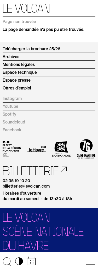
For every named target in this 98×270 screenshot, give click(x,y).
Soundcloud (14, 122)
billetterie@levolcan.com (26, 186)
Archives (11, 56)
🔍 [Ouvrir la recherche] (7, 261)
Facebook (12, 129)
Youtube (10, 106)
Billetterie (31, 171)
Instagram (12, 98)
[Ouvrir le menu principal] (90, 261)
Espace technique (20, 72)
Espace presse (17, 80)
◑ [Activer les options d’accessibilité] (19, 261)
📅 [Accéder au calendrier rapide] (31, 261)
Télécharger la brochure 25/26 (31, 48)
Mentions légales (19, 64)
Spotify (9, 114)
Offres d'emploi (17, 88)
